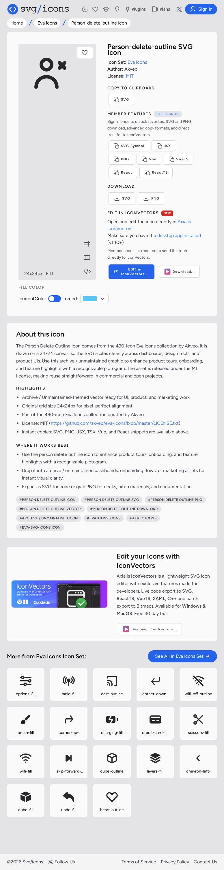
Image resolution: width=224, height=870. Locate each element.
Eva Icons (47, 23)
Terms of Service (139, 862)
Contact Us (205, 862)
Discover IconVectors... (150, 629)
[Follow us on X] (179, 9)
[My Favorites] (95, 9)
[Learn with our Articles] (106, 9)
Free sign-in (170, 114)
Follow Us (61, 862)
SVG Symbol (131, 146)
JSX (166, 146)
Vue (152, 159)
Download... (182, 271)
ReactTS (159, 172)
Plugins (135, 9)
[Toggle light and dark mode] (85, 9)
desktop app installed (182, 235)
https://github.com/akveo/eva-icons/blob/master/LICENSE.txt (115, 423)
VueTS (181, 159)
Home (16, 23)
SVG (124, 99)
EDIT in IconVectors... (133, 271)
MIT (133, 76)
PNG (124, 159)
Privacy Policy (175, 862)
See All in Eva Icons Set (182, 656)
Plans (161, 9)
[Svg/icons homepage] (38, 9)
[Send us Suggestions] (117, 9)
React (125, 172)
